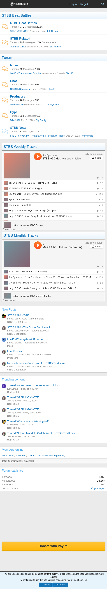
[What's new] (95, 4)
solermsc (32, 455)
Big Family (55, 46)
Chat (13, 81)
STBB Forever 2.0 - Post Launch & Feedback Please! (37, 135)
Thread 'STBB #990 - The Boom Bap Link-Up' (34, 385)
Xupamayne (98, 488)
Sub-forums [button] (48, 42)
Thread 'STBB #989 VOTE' (23, 397)
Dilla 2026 (15, 120)
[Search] (102, 4)
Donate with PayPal (53, 546)
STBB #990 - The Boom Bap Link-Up (29, 327)
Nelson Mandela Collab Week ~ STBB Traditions (36, 363)
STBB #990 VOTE (19, 31)
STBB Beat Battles (17, 15)
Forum (7, 58)
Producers (17, 96)
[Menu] (5, 4)
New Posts (9, 309)
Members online (13, 449)
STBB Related (20, 38)
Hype (14, 112)
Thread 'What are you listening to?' (28, 421)
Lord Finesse (17, 104)
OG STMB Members (20, 89)
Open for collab (18, 46)
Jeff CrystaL (53, 31)
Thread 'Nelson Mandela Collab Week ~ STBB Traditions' (41, 433)
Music (14, 65)
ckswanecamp (45, 455)
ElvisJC (69, 73)
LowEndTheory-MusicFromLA (25, 73)
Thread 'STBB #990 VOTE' (23, 409)
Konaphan (20, 455)
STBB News (18, 127)
